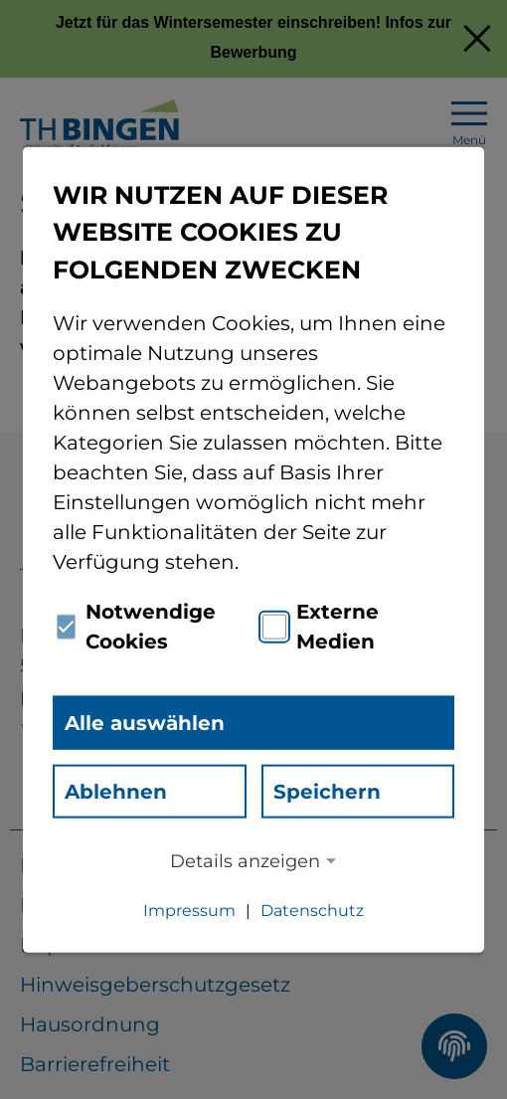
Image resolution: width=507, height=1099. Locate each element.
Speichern (327, 792)
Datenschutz (312, 910)
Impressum (189, 910)
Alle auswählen (145, 723)
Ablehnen (116, 792)
